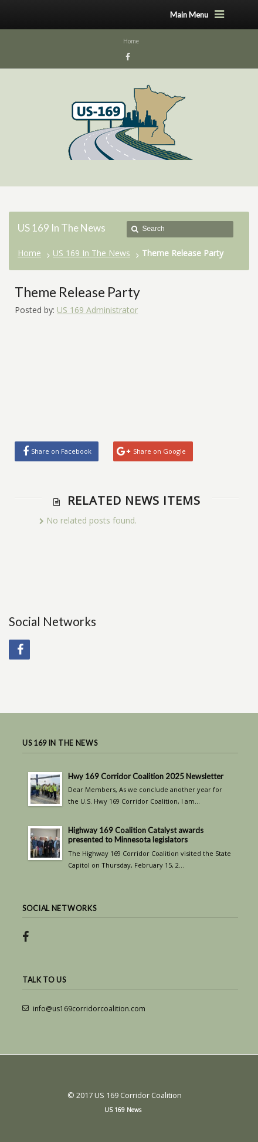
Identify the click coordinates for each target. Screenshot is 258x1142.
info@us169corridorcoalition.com (89, 1009)
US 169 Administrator (97, 309)
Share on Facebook (61, 451)
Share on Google (159, 451)
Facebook (126, 57)
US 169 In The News (91, 253)
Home (29, 253)
